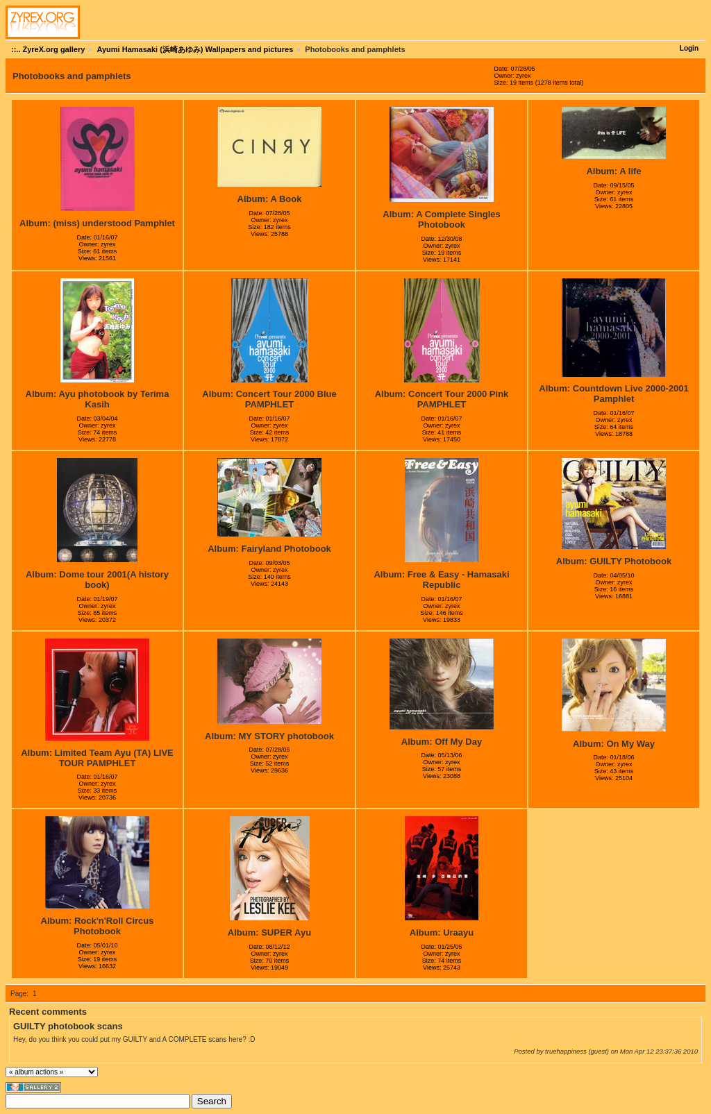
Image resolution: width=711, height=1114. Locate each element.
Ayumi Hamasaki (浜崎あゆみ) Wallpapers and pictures (195, 49)
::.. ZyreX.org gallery (48, 49)
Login (689, 48)
